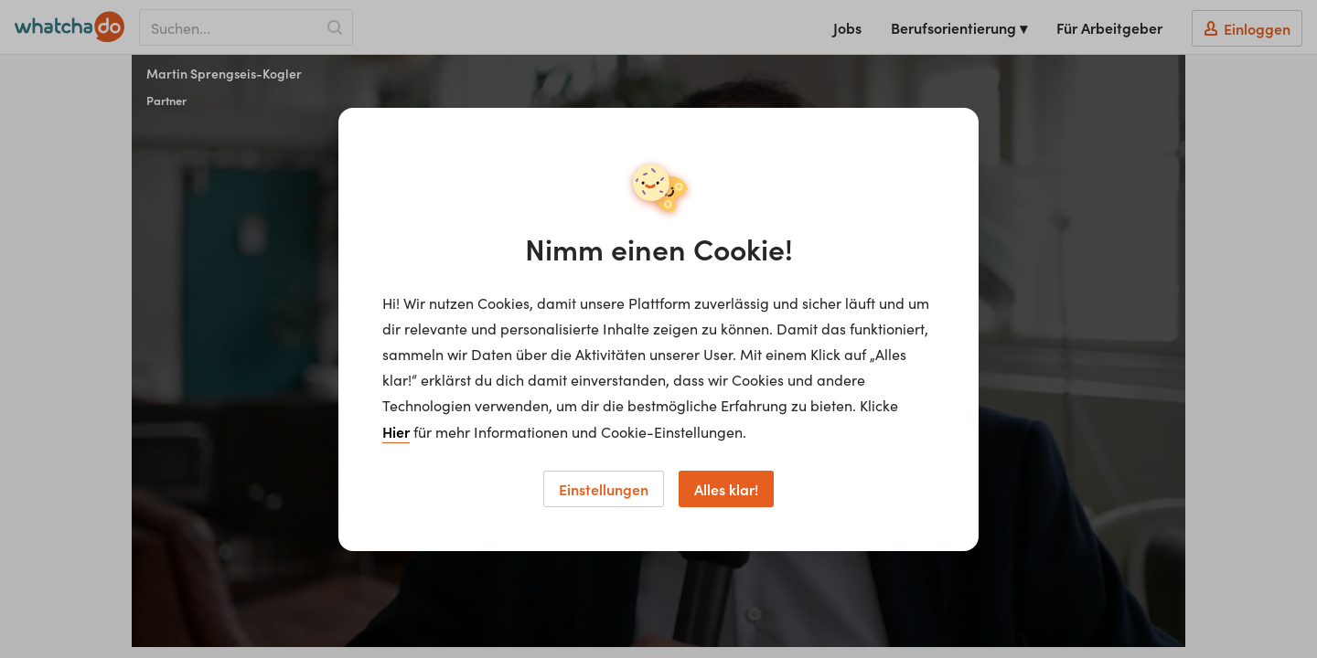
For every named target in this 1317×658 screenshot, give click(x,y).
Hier (396, 431)
